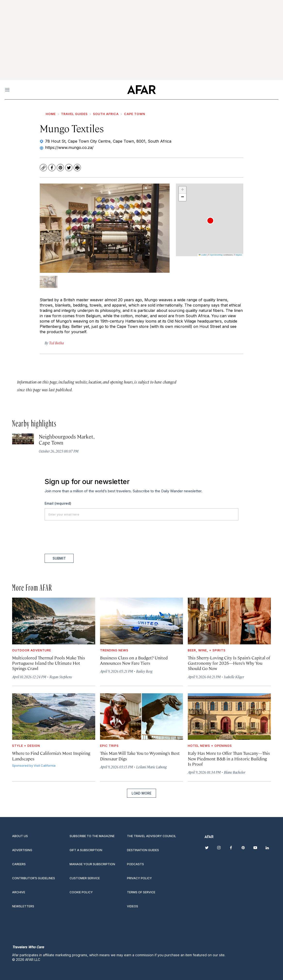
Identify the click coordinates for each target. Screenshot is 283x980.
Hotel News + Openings (210, 746)
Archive (18, 892)
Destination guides (143, 850)
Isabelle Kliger (234, 676)
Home (51, 114)
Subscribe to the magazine (92, 836)
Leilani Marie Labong (151, 766)
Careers (19, 864)
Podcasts (135, 864)
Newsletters (23, 906)
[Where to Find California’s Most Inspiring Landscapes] (53, 716)
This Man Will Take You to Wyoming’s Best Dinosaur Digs (140, 755)
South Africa (106, 114)
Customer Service (85, 878)
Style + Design (26, 746)
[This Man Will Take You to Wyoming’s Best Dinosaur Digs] (141, 716)
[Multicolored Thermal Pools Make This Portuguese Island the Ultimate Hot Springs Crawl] (53, 621)
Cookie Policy (81, 892)
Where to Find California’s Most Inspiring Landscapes (51, 755)
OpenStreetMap (216, 255)
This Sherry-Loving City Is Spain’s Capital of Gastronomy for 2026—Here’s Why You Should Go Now (229, 663)
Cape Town (134, 114)
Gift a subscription (86, 850)
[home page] (141, 89)
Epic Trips (109, 746)
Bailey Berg (144, 671)
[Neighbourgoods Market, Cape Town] (23, 438)
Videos (132, 906)
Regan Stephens (60, 676)
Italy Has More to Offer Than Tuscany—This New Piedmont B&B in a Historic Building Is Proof (229, 758)
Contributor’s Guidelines (33, 878)
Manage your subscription (92, 864)
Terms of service (141, 892)
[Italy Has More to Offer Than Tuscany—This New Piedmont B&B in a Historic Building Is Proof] (229, 716)
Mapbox (239, 255)
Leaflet (202, 255)
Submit (59, 558)
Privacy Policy (139, 878)
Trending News (114, 650)
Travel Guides (74, 114)
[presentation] (81, 537)
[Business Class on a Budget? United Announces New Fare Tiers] (141, 621)
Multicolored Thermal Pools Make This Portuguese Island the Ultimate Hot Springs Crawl (48, 663)
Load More (141, 793)
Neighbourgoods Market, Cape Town (66, 439)
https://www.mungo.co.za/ (69, 147)
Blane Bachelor (234, 772)
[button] (210, 220)
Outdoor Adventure (31, 650)
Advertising (22, 850)
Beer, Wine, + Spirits (207, 650)
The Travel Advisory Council (151, 836)
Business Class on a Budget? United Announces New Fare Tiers (134, 660)
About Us (20, 836)
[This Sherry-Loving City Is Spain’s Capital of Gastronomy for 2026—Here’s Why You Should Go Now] (229, 621)
